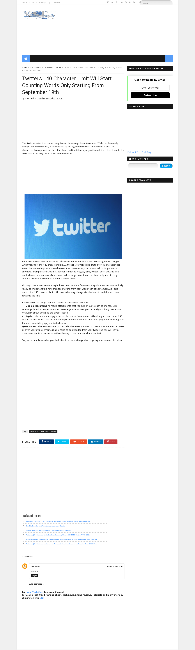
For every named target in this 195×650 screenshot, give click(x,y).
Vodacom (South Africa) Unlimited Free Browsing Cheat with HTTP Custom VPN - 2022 (58, 535)
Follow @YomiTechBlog (139, 152)
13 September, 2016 (113, 567)
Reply (34, 576)
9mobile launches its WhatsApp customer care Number (46, 526)
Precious (35, 567)
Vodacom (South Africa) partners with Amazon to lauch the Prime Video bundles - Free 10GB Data (61, 544)
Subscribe (150, 95)
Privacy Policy (44, 2)
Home (24, 2)
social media (35, 67)
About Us (33, 2)
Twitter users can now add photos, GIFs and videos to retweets (48, 531)
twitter (58, 67)
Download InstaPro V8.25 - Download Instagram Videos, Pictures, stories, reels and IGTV (58, 522)
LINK (45, 598)
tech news (48, 67)
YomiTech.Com (35, 592)
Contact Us (57, 2)
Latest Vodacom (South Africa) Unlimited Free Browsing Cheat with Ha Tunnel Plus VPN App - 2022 (62, 540)
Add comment (36, 584)
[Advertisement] (117, 30)
